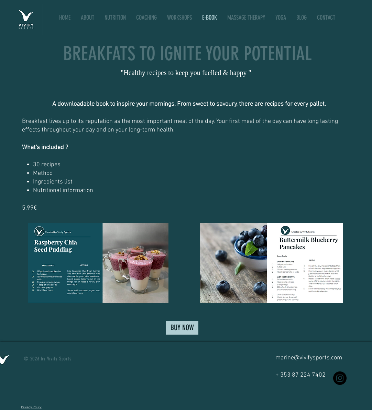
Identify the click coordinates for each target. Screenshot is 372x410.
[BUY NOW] (182, 327)
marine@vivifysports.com (308, 357)
